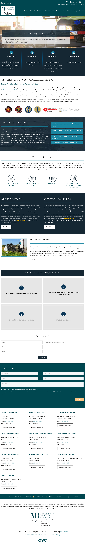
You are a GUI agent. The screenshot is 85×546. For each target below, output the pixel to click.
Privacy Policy (42, 535)
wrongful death (20, 220)
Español (69, 11)
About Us (32, 11)
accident (58, 249)
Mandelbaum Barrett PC (10, 90)
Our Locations (6, 3)
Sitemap (57, 535)
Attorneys (40, 11)
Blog (75, 11)
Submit (42, 357)
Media (58, 11)
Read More (6, 227)
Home (26, 11)
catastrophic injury (69, 218)
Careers (34, 535)
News (64, 11)
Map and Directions (9, 427)
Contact (81, 11)
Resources (28, 535)
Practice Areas (50, 11)
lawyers (38, 95)
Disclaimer (51, 535)
